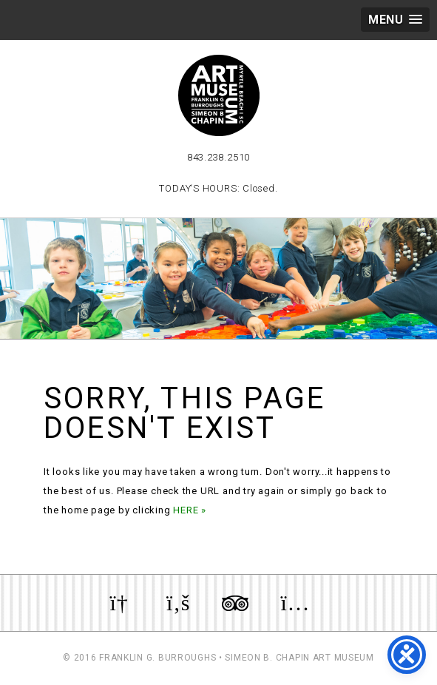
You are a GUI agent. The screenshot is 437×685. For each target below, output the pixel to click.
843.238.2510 (218, 157)
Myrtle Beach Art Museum (219, 95)
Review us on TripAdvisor (235, 603)
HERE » (189, 510)
